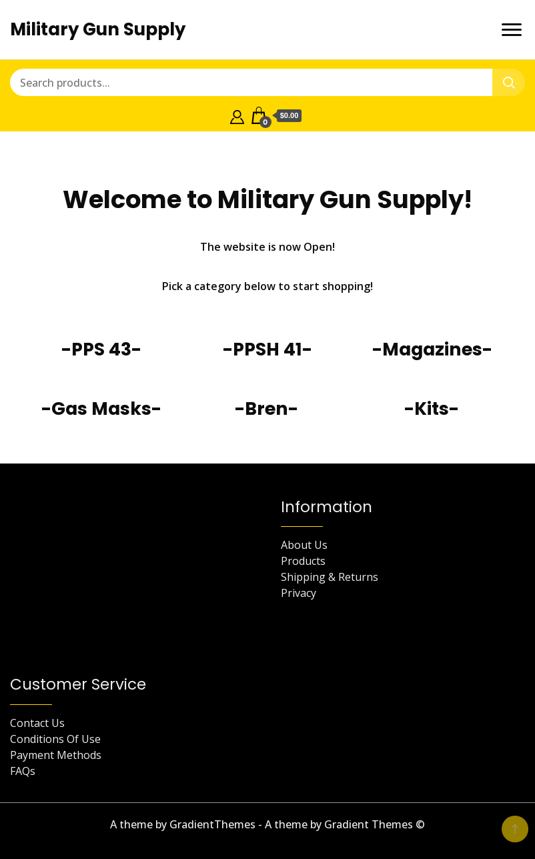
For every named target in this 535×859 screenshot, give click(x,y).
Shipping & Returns (329, 577)
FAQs (22, 771)
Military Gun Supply (97, 29)
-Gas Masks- (101, 408)
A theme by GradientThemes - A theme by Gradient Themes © (267, 824)
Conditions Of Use (55, 739)
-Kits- (431, 408)
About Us (304, 545)
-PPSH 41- (267, 349)
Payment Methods (55, 755)
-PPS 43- (101, 349)
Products (303, 561)
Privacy (298, 593)
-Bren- (266, 408)
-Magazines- (432, 349)
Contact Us (37, 723)
